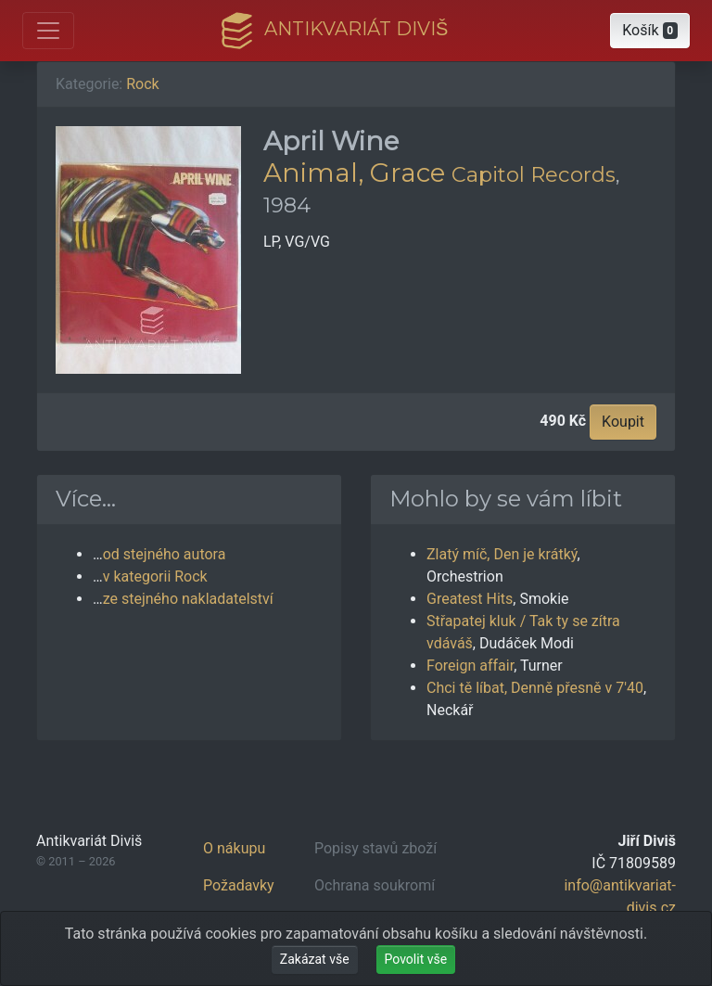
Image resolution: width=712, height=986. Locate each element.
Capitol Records (533, 174)
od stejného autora (164, 554)
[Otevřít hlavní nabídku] (48, 30)
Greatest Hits (469, 599)
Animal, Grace (354, 172)
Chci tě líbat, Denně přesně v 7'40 (534, 688)
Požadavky (238, 885)
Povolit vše (416, 959)
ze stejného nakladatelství (188, 599)
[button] (650, 30)
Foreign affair (470, 665)
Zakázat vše (315, 959)
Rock (142, 84)
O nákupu (234, 848)
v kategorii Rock (155, 576)
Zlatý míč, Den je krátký (502, 554)
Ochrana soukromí (374, 885)
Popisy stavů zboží (375, 848)
